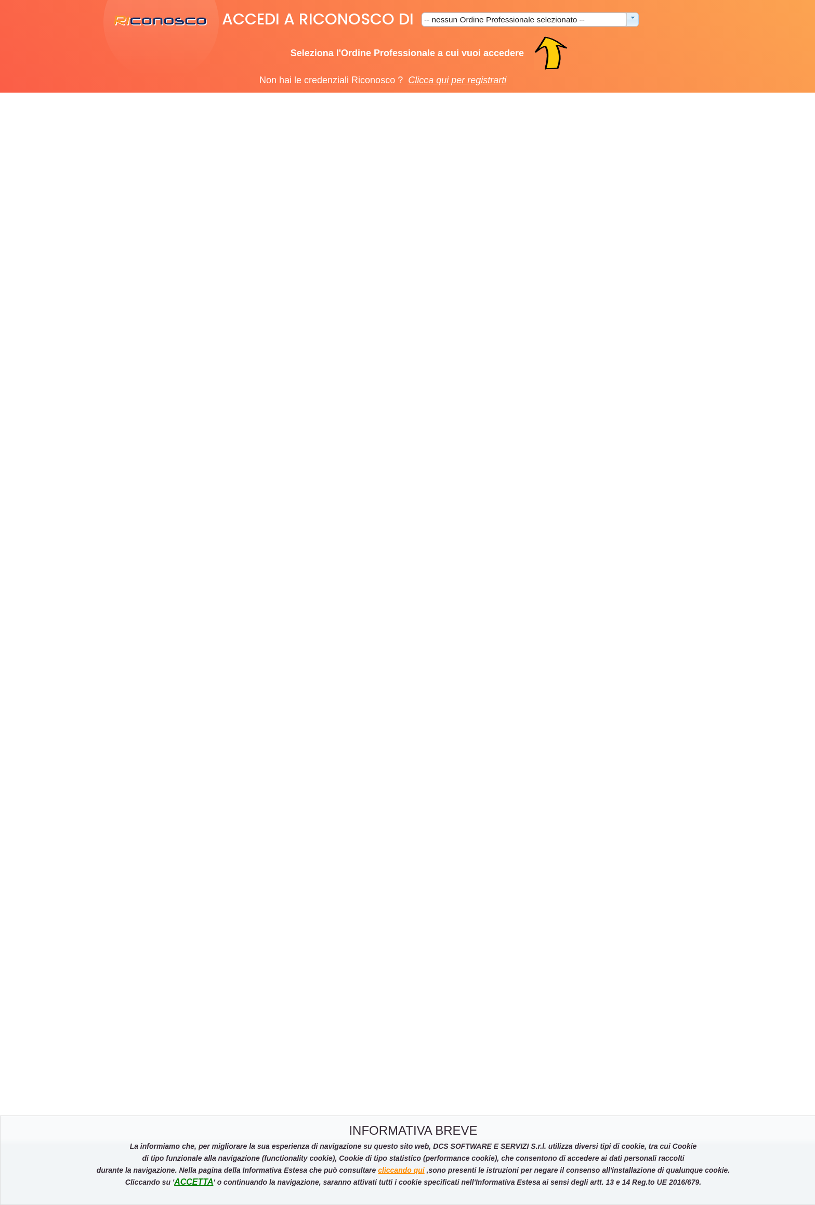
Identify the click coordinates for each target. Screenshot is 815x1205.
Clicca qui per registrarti (457, 80)
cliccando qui (401, 1170)
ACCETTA (193, 1181)
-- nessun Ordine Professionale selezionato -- (504, 19)
